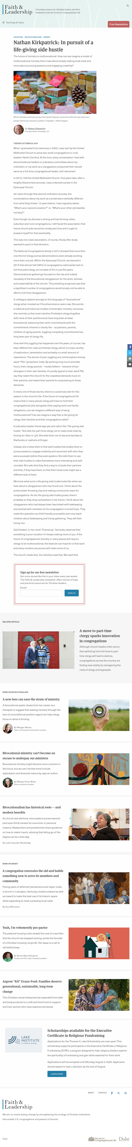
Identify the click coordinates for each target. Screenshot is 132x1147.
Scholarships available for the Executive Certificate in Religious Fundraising (79, 1033)
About (91, 1092)
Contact (102, 1092)
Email (23, 587)
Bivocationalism (33, 37)
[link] (38, 649)
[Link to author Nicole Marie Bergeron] (8, 957)
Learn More (57, 1074)
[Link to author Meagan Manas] (8, 728)
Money (47, 37)
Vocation (18, 37)
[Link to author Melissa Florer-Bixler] (8, 783)
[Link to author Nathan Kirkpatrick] (19, 130)
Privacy (5, 1138)
